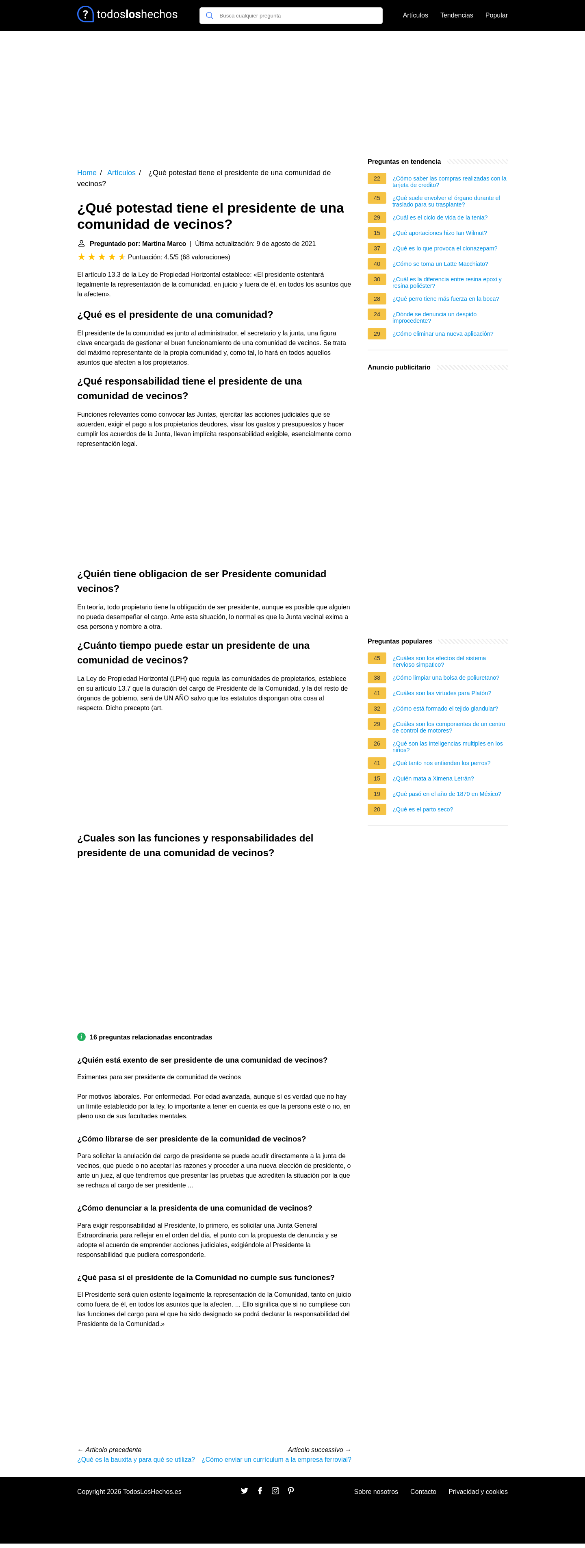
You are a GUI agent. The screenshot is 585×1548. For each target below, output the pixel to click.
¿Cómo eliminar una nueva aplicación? (443, 333)
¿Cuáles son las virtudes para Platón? (441, 693)
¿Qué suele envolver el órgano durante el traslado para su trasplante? (446, 201)
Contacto (423, 1491)
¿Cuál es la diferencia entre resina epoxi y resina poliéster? (447, 282)
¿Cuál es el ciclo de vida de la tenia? (440, 217)
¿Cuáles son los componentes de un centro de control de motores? (448, 727)
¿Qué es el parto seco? (422, 809)
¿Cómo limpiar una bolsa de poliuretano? (445, 677)
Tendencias (456, 15)
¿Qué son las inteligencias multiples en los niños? (447, 746)
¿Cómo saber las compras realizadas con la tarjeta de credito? (449, 181)
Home (87, 173)
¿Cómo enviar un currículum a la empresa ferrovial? (276, 1459)
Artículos (415, 15)
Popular (496, 15)
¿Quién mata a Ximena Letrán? (433, 778)
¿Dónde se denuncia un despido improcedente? (434, 317)
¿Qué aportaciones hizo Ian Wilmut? (439, 233)
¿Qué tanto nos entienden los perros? (441, 763)
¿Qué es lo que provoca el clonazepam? (444, 248)
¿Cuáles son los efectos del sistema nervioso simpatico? (439, 661)
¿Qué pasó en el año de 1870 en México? (446, 794)
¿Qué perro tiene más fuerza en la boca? (445, 299)
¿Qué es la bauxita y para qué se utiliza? (136, 1459)
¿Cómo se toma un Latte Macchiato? (440, 264)
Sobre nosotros (376, 1491)
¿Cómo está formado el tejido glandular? (445, 708)
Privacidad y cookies (478, 1491)
